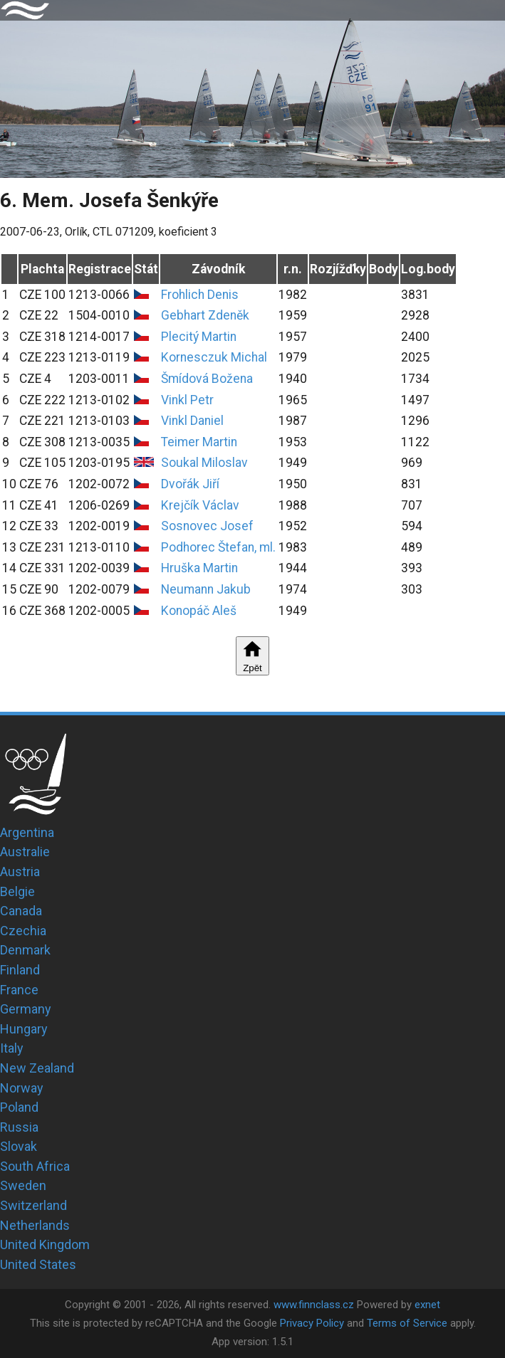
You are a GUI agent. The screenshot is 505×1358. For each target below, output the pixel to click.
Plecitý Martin (198, 337)
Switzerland (33, 1205)
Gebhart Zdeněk (205, 315)
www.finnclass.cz (314, 1304)
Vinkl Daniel (192, 421)
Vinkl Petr (187, 400)
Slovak (18, 1146)
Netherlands (35, 1225)
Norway (21, 1087)
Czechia (23, 930)
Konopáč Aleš (198, 611)
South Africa (35, 1166)
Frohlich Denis (200, 295)
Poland (19, 1107)
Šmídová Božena (207, 379)
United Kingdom (45, 1244)
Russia (19, 1127)
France (19, 989)
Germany (25, 1008)
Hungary (24, 1028)
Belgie (17, 891)
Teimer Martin (199, 442)
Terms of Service (407, 1323)
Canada (21, 910)
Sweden (23, 1185)
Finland (20, 969)
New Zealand (37, 1067)
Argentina (27, 832)
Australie (25, 851)
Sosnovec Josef (207, 526)
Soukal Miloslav (204, 463)
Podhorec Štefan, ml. (218, 547)
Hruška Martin (199, 568)
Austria (20, 871)
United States (38, 1264)
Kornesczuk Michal (214, 357)
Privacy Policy (312, 1323)
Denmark (25, 949)
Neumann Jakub (206, 589)
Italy (12, 1048)
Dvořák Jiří (190, 484)
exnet (427, 1304)
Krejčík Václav (200, 505)
